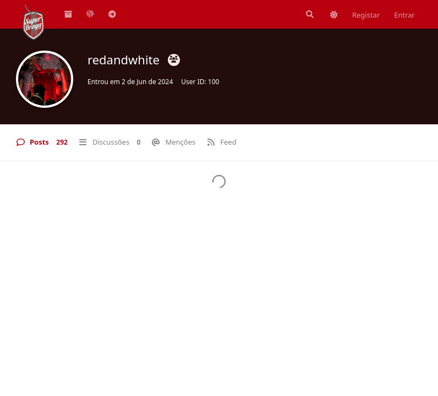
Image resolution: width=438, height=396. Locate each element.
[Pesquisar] (308, 14)
